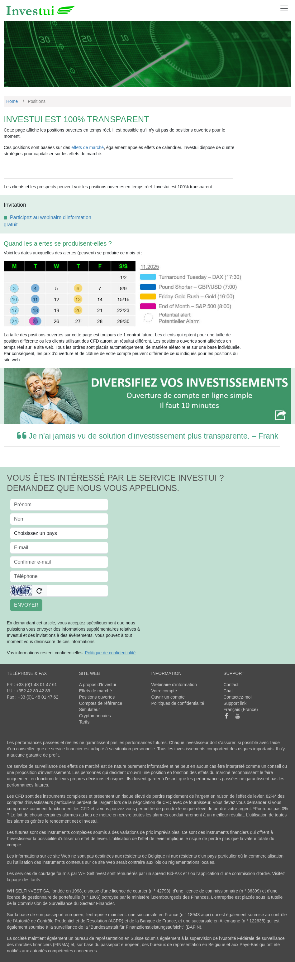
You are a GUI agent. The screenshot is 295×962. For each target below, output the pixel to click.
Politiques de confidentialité (177, 703)
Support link (234, 703)
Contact (230, 684)
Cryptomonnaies (95, 715)
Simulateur (89, 709)
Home (12, 101)
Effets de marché (95, 690)
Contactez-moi (237, 697)
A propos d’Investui (97, 684)
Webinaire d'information (174, 684)
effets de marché (87, 147)
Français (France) (240, 709)
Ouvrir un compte (168, 697)
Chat (228, 690)
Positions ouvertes (97, 697)
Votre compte (164, 690)
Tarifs (84, 721)
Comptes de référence (100, 703)
